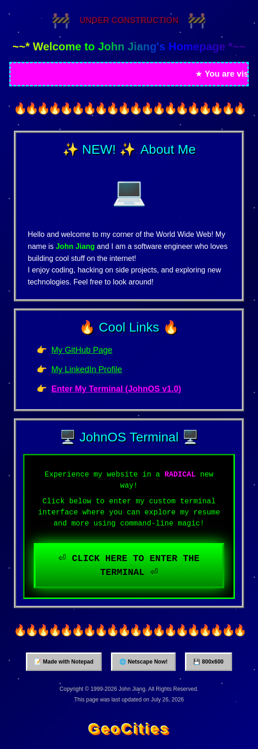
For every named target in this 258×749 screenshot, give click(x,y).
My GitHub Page (81, 350)
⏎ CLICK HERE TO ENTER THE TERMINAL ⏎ (128, 565)
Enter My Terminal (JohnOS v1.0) (116, 388)
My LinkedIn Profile (86, 369)
